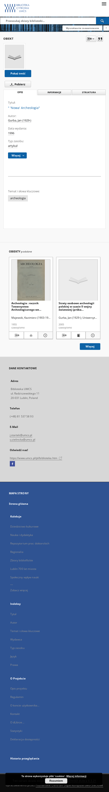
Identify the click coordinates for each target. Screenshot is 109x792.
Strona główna (18, 504)
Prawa (14, 665)
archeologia (18, 198)
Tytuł (13, 614)
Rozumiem (56, 780)
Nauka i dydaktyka (21, 535)
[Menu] (104, 3)
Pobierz (16, 84)
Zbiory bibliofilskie (21, 560)
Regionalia (16, 552)
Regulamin (17, 697)
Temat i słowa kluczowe (25, 631)
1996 (11, 133)
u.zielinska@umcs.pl (22, 439)
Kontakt (15, 714)
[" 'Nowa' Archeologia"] (14, 57)
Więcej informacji (76, 776)
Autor (13, 622)
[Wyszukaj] (102, 20)
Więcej (90, 346)
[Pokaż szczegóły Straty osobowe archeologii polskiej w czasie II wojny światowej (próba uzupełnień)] (92, 335)
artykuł (12, 146)
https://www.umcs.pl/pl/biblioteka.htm (36, 458)
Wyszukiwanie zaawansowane (82, 28)
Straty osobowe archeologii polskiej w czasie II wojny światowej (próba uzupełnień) (76, 306)
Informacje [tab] (54, 92)
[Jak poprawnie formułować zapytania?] (106, 28)
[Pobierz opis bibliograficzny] (16, 335)
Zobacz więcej (19, 590)
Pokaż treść (17, 73)
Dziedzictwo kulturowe (24, 526)
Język (13, 656)
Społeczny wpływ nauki (24, 577)
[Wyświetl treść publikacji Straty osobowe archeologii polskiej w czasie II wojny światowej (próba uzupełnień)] (78, 335)
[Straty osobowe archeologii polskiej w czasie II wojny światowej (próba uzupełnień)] (78, 280)
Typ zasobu (17, 648)
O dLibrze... (17, 722)
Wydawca (16, 639)
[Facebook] (12, 464)
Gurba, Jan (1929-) (19, 120)
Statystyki (16, 731)
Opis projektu (18, 688)
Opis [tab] (20, 92)
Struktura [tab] (89, 92)
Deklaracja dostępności (25, 739)
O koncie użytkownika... (24, 705)
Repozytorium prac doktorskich (29, 543)
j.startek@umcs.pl (21, 435)
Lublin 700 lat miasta (23, 569)
